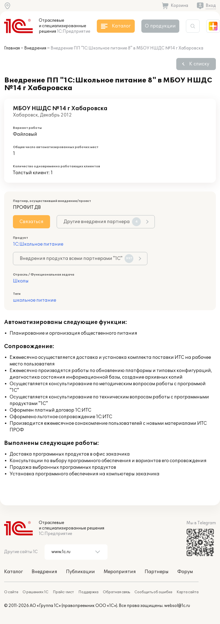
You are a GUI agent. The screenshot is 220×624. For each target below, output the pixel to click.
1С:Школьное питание (38, 244)
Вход (211, 5)
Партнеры (157, 572)
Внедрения (35, 48)
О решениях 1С (35, 592)
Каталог (13, 572)
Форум (185, 572)
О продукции (160, 26)
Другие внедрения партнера (102, 221)
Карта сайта (188, 592)
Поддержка (88, 592)
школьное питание (34, 300)
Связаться (31, 221)
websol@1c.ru (177, 605)
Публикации (80, 572)
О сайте (11, 592)
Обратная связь (116, 592)
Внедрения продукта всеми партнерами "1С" (76, 258)
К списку (199, 64)
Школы (21, 281)
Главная (12, 48)
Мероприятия (120, 572)
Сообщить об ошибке (153, 592)
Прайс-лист (63, 592)
